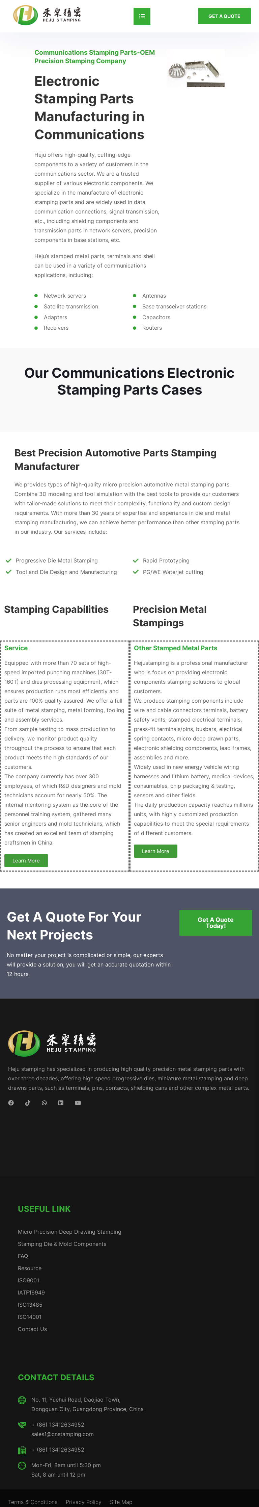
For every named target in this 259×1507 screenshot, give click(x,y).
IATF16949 (31, 1292)
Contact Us (32, 1329)
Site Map (121, 1502)
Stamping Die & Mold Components (62, 1243)
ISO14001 (29, 1316)
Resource (29, 1268)
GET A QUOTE (224, 16)
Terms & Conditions (32, 1502)
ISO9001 (28, 1280)
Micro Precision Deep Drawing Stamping (69, 1231)
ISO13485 (30, 1304)
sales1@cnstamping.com (62, 1434)
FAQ (23, 1256)
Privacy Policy (84, 1502)
